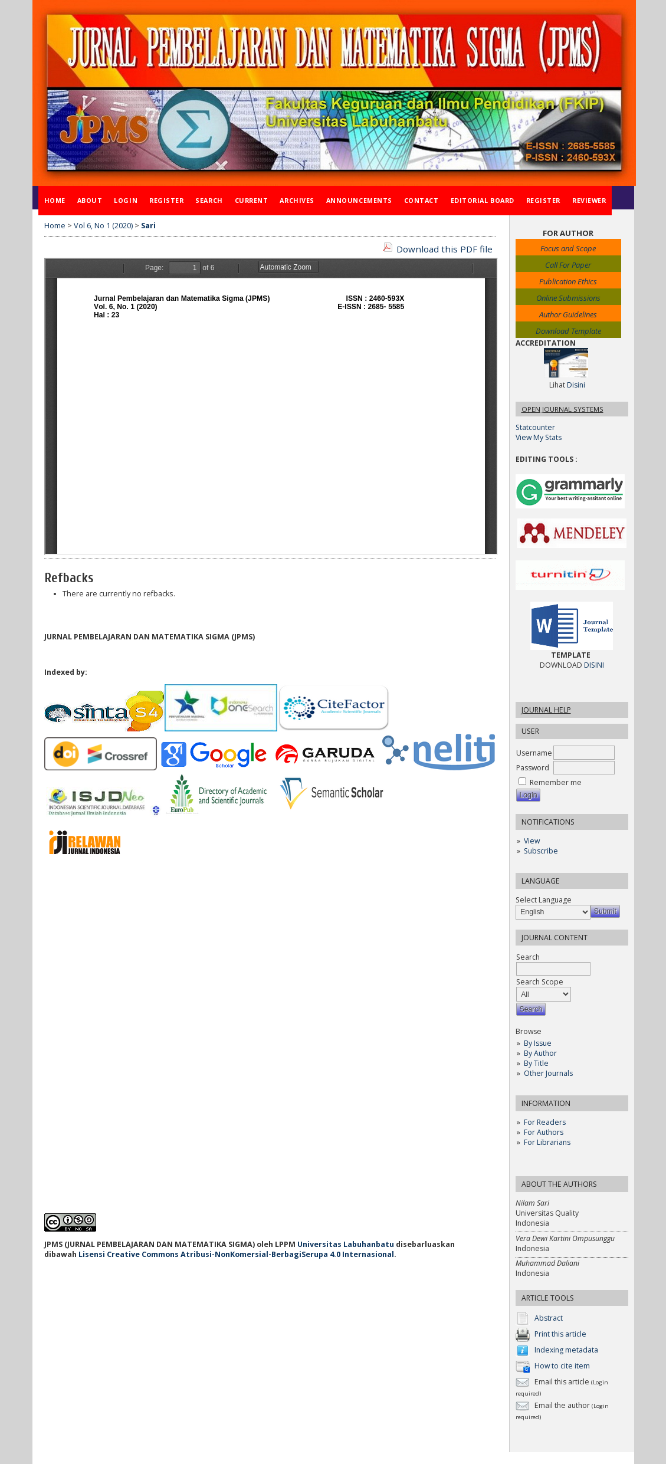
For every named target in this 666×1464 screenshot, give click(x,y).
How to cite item (562, 1366)
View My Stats (539, 437)
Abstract (548, 1319)
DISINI (594, 665)
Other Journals (548, 1073)
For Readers (545, 1122)
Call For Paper (568, 265)
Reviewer (589, 200)
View (532, 841)
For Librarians (547, 1142)
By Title (536, 1063)
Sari (148, 226)
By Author (540, 1053)
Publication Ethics (568, 281)
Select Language (544, 900)
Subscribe (541, 851)
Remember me (556, 782)
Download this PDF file (444, 249)
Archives (297, 200)
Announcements (359, 200)
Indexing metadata (566, 1350)
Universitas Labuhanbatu (345, 1244)
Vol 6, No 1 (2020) (103, 226)
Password (532, 768)
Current (251, 200)
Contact (421, 200)
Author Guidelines (568, 314)
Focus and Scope (568, 248)
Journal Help (546, 710)
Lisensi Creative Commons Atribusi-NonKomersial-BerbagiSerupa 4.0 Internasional (236, 1254)
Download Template (568, 331)
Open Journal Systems (562, 409)
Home (54, 200)
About (90, 200)
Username (534, 753)
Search (208, 200)
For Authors (543, 1132)
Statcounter (535, 427)
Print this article (560, 1335)
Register (166, 200)
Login (125, 200)
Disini (576, 385)
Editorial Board (482, 200)
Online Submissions (568, 298)
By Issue (538, 1043)
